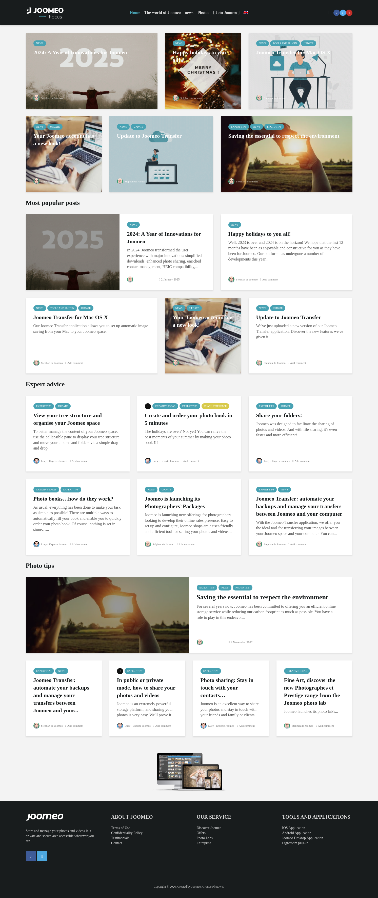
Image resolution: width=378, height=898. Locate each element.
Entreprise (204, 843)
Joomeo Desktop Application (302, 838)
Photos (203, 12)
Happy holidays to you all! (199, 56)
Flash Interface (215, 406)
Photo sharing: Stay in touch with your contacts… (227, 687)
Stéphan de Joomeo (49, 98)
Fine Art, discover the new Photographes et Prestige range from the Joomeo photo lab (312, 691)
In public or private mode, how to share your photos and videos (146, 687)
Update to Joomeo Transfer (149, 136)
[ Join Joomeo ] (226, 12)
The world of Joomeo (162, 12)
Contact (116, 843)
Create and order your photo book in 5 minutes (188, 419)
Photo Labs (205, 838)
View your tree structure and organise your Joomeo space (67, 419)
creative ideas (165, 406)
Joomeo (196, 886)
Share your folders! (279, 415)
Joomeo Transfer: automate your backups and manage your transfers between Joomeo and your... (61, 695)
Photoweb (218, 886)
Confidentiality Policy (127, 833)
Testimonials (120, 838)
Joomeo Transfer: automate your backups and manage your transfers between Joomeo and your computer (299, 506)
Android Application (296, 833)
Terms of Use (120, 828)
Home (135, 12)
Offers (201, 833)
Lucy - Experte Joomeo (51, 461)
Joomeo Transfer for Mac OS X (293, 52)
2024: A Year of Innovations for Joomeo (80, 52)
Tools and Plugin (285, 43)
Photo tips (274, 126)
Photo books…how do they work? (73, 498)
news (189, 12)
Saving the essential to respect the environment (284, 136)
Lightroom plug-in (295, 843)
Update (308, 43)
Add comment (273, 279)
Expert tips (238, 126)
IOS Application (293, 828)
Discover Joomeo (209, 828)
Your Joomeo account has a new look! (63, 140)
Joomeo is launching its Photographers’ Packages (175, 502)
